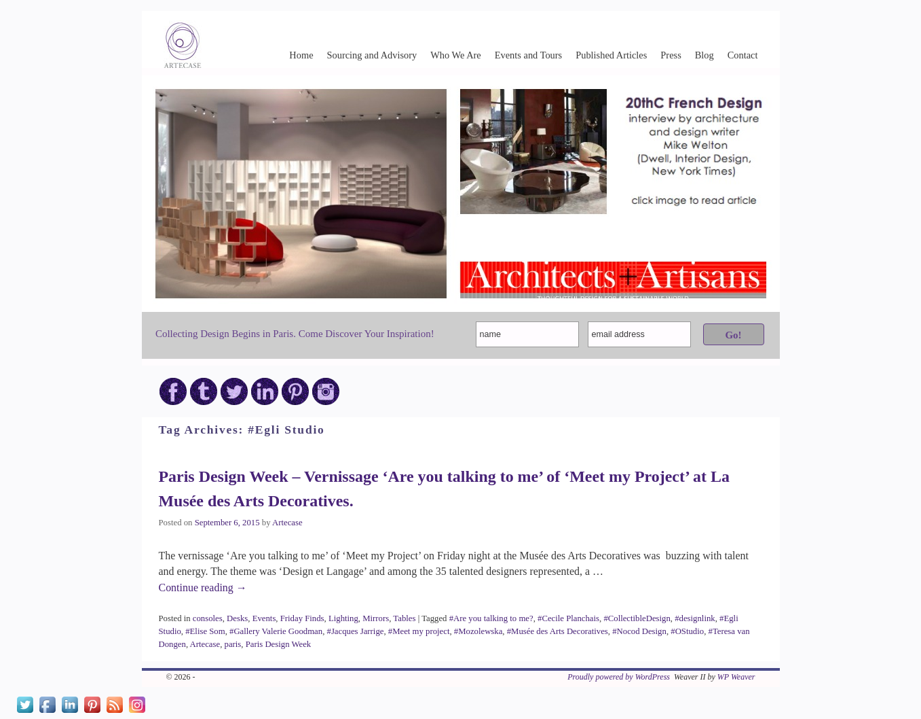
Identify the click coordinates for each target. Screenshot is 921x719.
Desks (237, 618)
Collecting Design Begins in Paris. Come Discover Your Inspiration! (294, 333)
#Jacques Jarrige (355, 631)
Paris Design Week (278, 644)
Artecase (287, 522)
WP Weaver (736, 677)
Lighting (343, 618)
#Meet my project (419, 631)
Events (264, 618)
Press (670, 55)
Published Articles (611, 55)
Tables (404, 618)
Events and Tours (528, 55)
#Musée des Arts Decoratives (557, 631)
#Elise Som (205, 631)
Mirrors (375, 618)
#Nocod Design (639, 631)
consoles (208, 618)
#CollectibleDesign (636, 618)
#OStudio (687, 631)
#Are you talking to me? (491, 618)
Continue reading (203, 587)
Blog (704, 55)
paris (233, 644)
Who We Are (455, 55)
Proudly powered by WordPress (618, 677)
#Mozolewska (478, 631)
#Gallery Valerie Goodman (275, 631)
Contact (743, 55)
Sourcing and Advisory (372, 55)
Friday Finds (302, 618)
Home (301, 55)
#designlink (695, 618)
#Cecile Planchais (568, 618)
